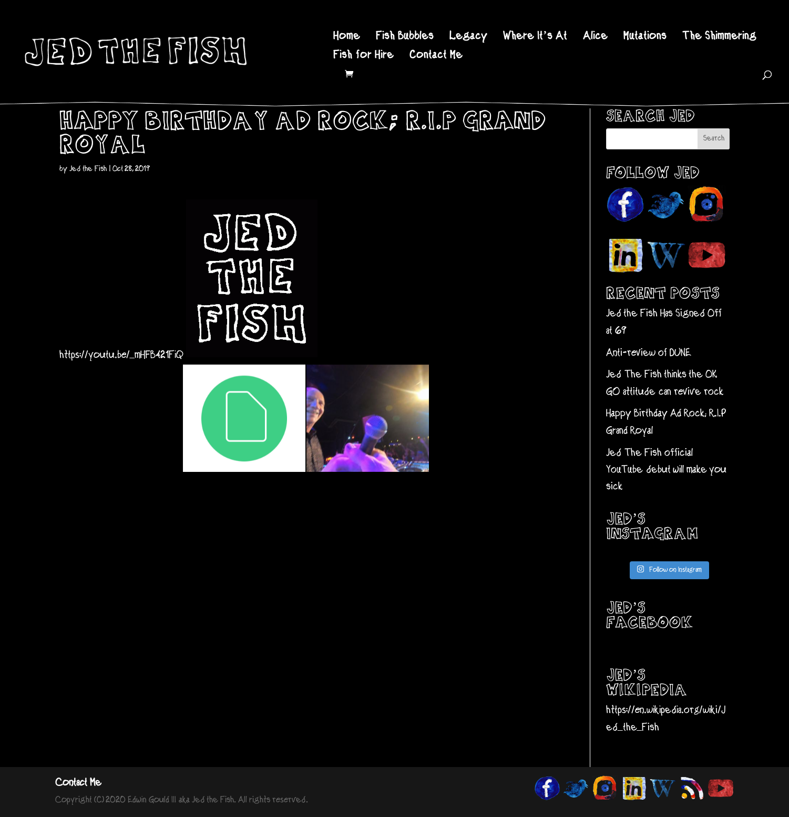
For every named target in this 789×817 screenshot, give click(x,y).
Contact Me (436, 57)
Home (346, 38)
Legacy (468, 38)
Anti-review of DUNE (648, 353)
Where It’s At (535, 38)
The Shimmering (719, 38)
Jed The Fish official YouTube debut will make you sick (666, 470)
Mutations (645, 38)
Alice (595, 38)
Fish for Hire (363, 57)
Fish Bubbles (405, 38)
